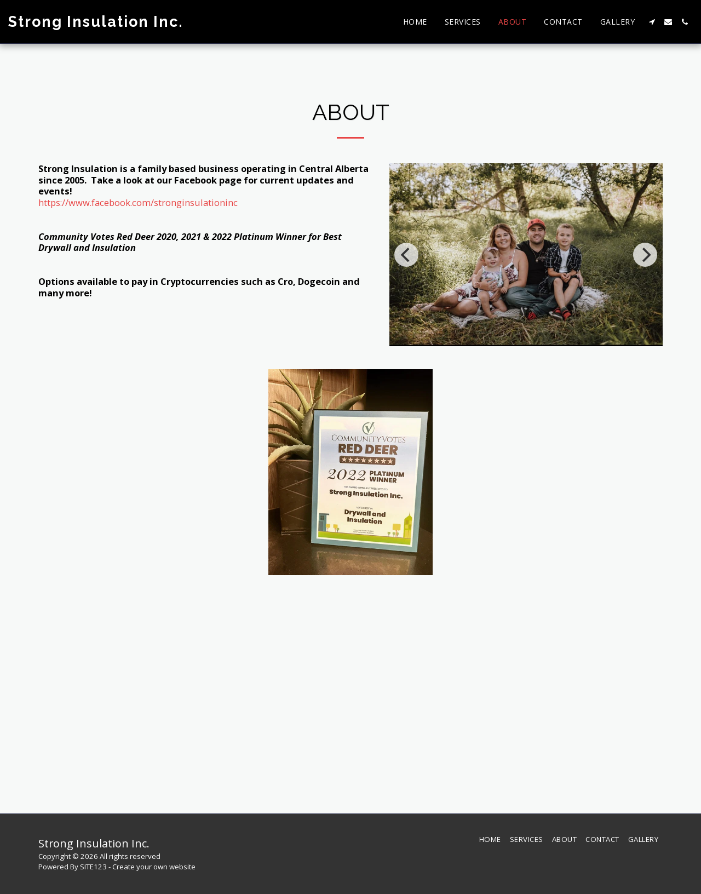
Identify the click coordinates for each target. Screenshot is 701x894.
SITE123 (93, 867)
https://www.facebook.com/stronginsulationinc (138, 202)
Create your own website (154, 867)
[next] (645, 255)
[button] (651, 22)
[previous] (406, 255)
